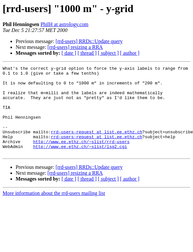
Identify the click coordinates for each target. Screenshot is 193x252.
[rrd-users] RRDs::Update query (89, 41)
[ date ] (69, 53)
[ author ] (130, 53)
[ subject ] (108, 53)
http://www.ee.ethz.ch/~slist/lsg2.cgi (80, 163)
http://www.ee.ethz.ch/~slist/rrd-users (81, 157)
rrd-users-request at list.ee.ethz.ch (96, 145)
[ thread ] (87, 53)
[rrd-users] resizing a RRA (75, 47)
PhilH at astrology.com (64, 24)
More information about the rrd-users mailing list (54, 211)
